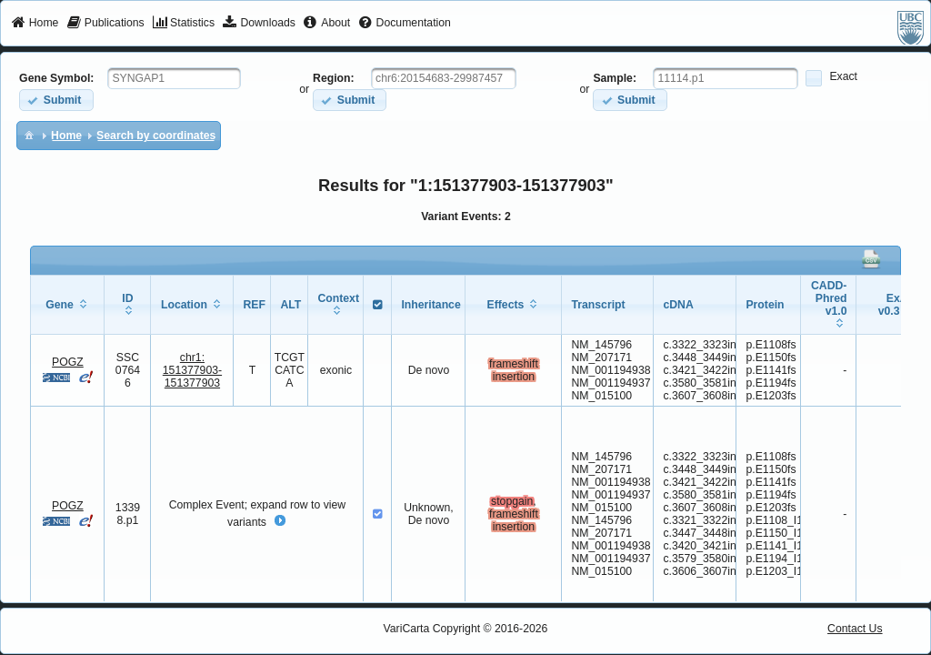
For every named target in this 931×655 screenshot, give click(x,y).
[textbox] (174, 78)
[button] (56, 99)
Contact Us (855, 628)
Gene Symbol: (56, 78)
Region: (334, 78)
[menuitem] (35, 23)
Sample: (614, 78)
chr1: (192, 370)
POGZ (68, 362)
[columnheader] (68, 304)
